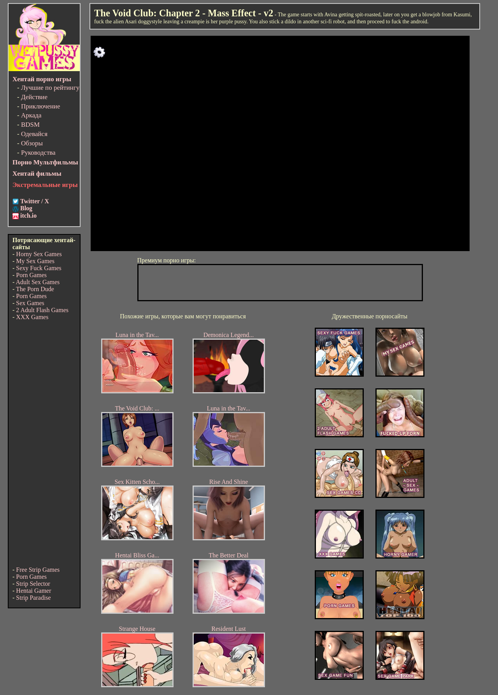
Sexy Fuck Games (38, 268)
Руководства (38, 152)
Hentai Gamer (33, 590)
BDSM (30, 124)
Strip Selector (33, 583)
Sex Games (30, 303)
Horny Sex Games (38, 254)
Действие (34, 97)
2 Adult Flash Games (42, 310)
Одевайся (34, 134)
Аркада (31, 115)
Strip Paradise (33, 597)
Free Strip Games (38, 569)
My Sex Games (35, 261)
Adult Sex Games (38, 282)
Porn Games (31, 275)
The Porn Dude (35, 289)
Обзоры (32, 143)
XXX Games (32, 317)
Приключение (40, 106)
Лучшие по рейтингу (50, 87)
